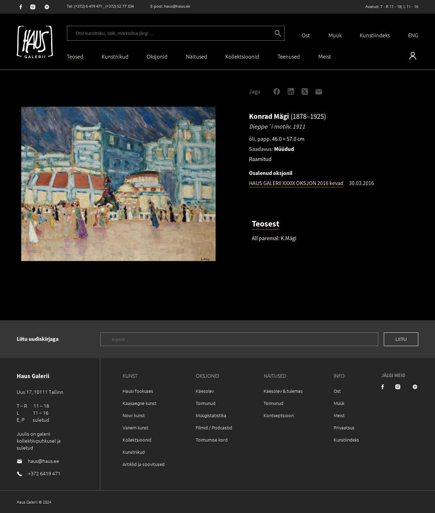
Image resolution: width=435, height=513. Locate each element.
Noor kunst (134, 415)
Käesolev (205, 391)
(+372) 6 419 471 (88, 6)
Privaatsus (344, 427)
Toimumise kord (212, 439)
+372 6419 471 (44, 473)
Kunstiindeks (375, 35)
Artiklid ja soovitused (144, 464)
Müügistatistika (211, 415)
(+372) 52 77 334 (120, 6)
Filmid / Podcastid (214, 427)
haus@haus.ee (177, 6)
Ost (306, 35)
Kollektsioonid (242, 56)
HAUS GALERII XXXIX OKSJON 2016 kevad (296, 182)
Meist (339, 415)
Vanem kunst (135, 427)
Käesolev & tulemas (283, 391)
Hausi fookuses (138, 391)
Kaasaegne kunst (139, 403)
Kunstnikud (115, 56)
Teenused (289, 56)
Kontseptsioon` (279, 415)
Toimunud (206, 403)
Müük (335, 35)
